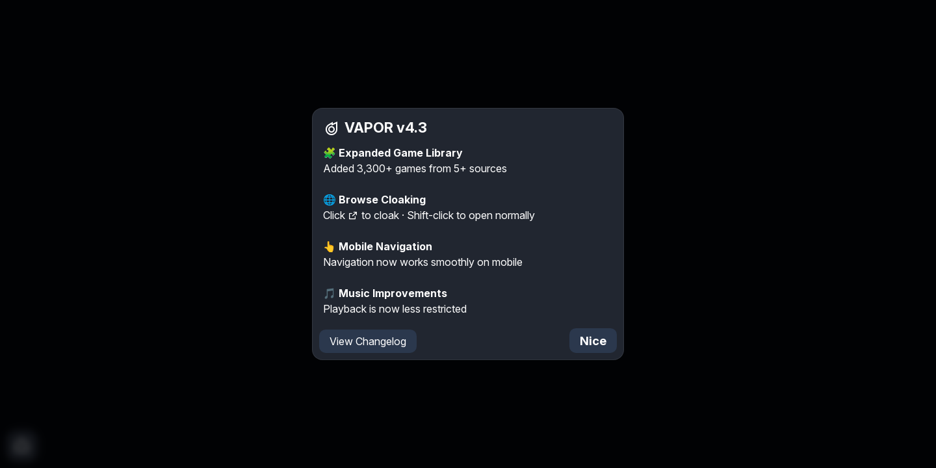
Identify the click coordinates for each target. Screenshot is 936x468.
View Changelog (368, 341)
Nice (593, 340)
